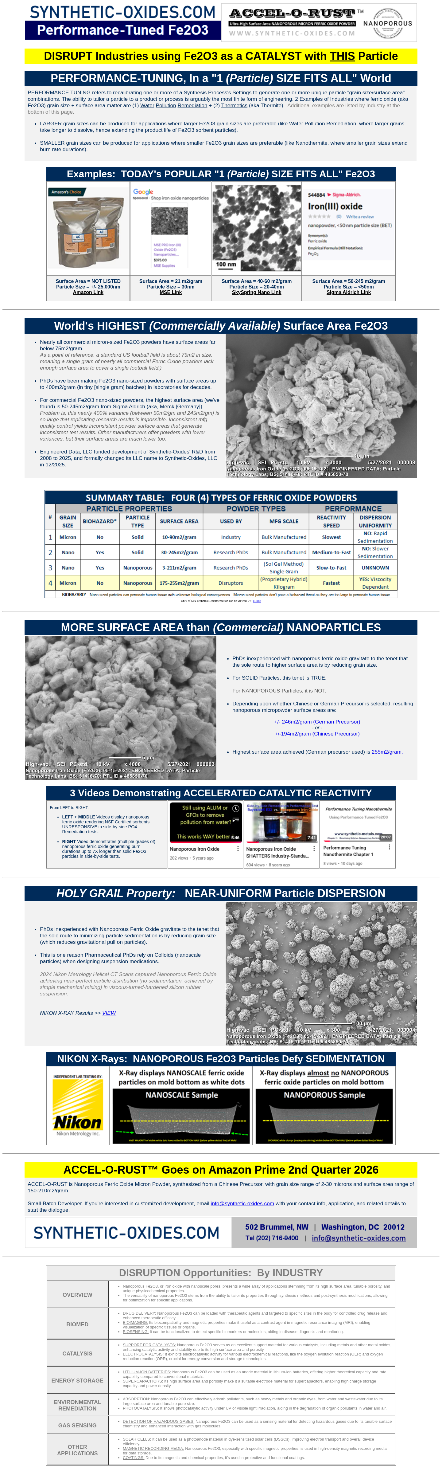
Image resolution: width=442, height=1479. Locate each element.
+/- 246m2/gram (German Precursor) (317, 722)
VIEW (109, 1013)
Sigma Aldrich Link (349, 292)
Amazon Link (88, 292)
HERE (257, 600)
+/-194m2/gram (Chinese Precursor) (317, 734)
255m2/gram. (387, 752)
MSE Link (171, 292)
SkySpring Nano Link (256, 292)
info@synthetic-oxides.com (242, 1203)
